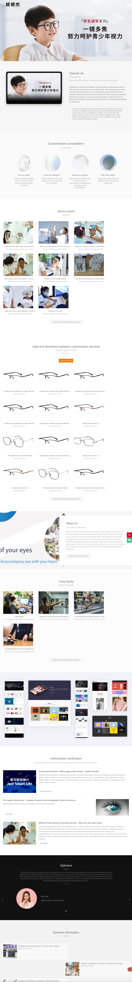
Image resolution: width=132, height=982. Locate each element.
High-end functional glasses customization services (55, 279)
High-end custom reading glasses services (83, 279)
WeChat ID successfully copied (18, 279)
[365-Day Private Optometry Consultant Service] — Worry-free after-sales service (70, 727)
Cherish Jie (12, 4)
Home (72, 4)
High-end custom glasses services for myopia (52, 247)
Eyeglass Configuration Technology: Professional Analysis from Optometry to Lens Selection (52, 867)
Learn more (8, 717)
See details (44, 747)
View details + (18, 552)
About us (121, 4)
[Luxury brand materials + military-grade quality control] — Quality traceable (69, 675)
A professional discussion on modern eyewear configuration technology (45, 884)
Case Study (98, 4)
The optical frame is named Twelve (82, 391)
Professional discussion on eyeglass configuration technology (105, 867)
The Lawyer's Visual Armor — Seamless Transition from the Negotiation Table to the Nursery (39, 704)
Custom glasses (84, 4)
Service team (110, 4)
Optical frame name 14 (50, 391)
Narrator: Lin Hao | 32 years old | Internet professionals (56, 552)
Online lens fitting (66, 329)
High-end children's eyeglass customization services (87, 247)
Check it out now (45, 695)
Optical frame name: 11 (18, 424)
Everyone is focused (114, 279)
